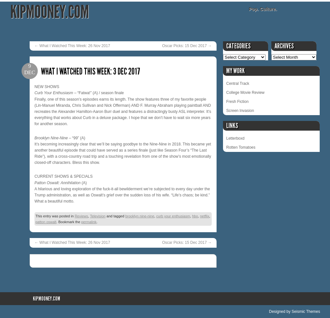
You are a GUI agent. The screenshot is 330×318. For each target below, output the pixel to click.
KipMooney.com (49, 12)
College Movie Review (245, 92)
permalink (89, 222)
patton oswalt (45, 222)
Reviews (81, 216)
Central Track (237, 83)
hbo (195, 216)
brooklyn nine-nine (139, 216)
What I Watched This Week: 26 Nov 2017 (72, 46)
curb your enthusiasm (173, 216)
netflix (204, 216)
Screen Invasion (240, 110)
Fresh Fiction (237, 101)
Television (97, 216)
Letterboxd (235, 138)
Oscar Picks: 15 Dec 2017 (187, 46)
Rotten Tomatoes (241, 147)
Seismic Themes (306, 311)
